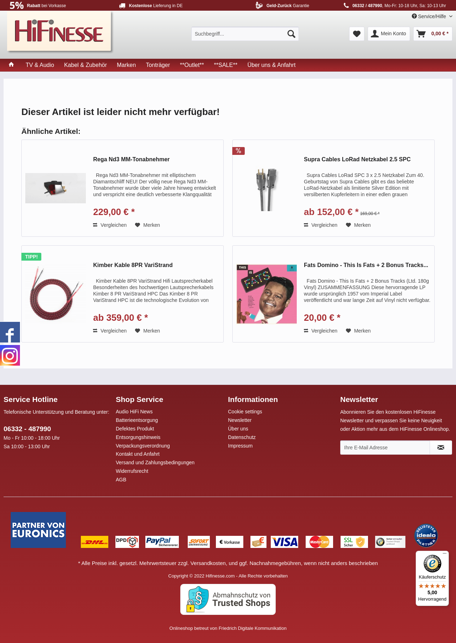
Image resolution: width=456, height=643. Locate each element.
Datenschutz (242, 437)
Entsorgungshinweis (138, 437)
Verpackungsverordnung (143, 446)
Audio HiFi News (134, 411)
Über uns (238, 429)
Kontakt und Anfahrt (138, 454)
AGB (121, 479)
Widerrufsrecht (132, 471)
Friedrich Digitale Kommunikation (253, 628)
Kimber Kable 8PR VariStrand (132, 265)
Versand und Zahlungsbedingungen (155, 462)
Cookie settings (245, 411)
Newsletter (240, 420)
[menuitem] (245, 34)
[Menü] (444, 555)
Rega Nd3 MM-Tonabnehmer (131, 159)
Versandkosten (208, 563)
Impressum (240, 446)
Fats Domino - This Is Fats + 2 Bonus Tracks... (366, 265)
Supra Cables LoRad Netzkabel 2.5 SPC (357, 159)
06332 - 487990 (27, 429)
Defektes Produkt (135, 429)
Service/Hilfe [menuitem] (429, 16)
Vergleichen (109, 225)
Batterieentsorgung (137, 420)
